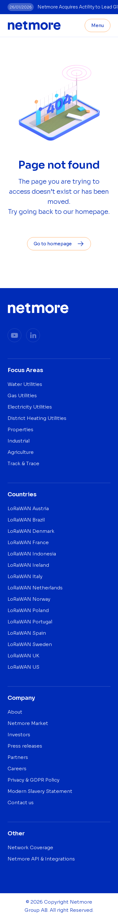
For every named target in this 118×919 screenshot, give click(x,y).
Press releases (25, 746)
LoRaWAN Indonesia (32, 554)
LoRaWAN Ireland (28, 565)
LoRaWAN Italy (25, 576)
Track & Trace (23, 463)
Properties (20, 429)
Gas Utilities (22, 395)
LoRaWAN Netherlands (35, 588)
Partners (18, 757)
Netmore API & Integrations (41, 859)
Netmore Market (28, 723)
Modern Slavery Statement (40, 791)
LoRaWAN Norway (29, 599)
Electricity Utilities (30, 407)
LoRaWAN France (28, 542)
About (15, 712)
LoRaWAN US (23, 667)
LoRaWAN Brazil (26, 520)
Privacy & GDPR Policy (33, 780)
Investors (19, 735)
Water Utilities (25, 384)
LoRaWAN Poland (28, 610)
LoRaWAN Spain (27, 633)
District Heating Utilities (37, 418)
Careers (17, 768)
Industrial (19, 441)
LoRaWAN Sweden (30, 644)
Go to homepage (59, 244)
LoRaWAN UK (23, 656)
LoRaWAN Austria (28, 508)
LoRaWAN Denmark (31, 531)
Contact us (21, 802)
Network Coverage (30, 847)
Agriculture (21, 452)
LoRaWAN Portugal (30, 622)
